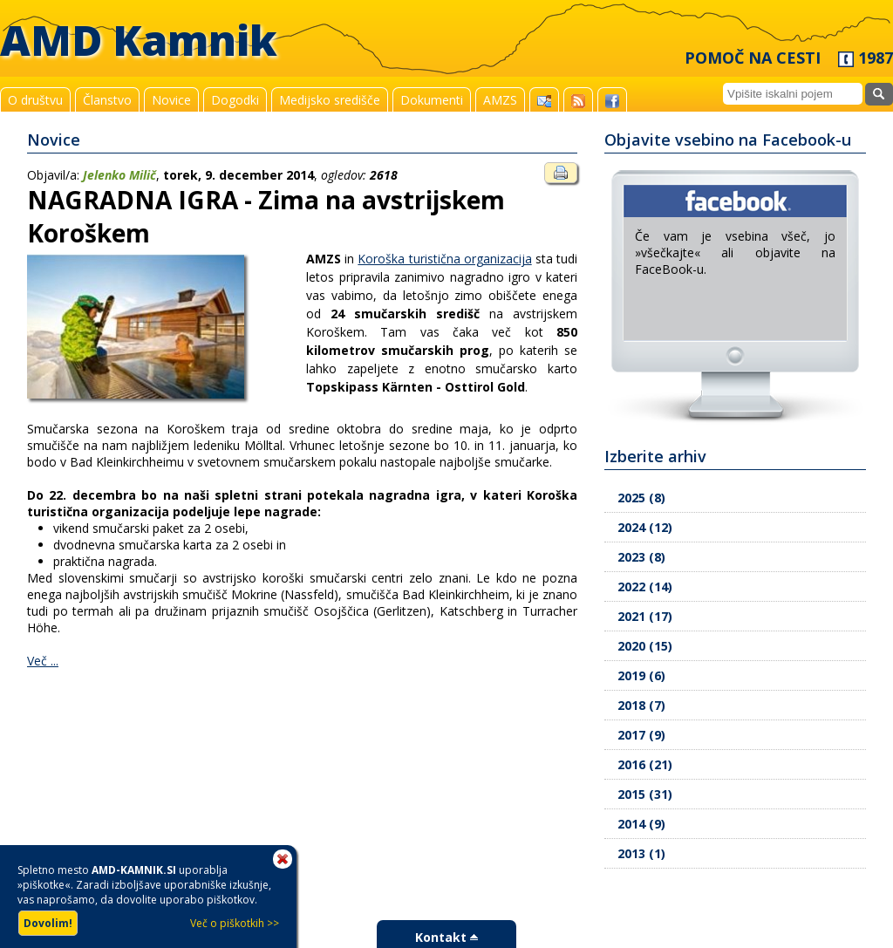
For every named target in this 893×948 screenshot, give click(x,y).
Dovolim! (48, 923)
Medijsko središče (329, 100)
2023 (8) (641, 557)
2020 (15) (644, 646)
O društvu (35, 100)
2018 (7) (641, 705)
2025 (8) (641, 497)
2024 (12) (644, 527)
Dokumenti (431, 100)
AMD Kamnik (138, 39)
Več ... (42, 660)
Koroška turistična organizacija (444, 258)
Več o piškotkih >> (234, 923)
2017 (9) (641, 734)
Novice (171, 100)
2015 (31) (644, 794)
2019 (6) (641, 675)
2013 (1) (641, 853)
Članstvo (107, 100)
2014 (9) (641, 823)
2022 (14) (644, 586)
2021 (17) (644, 616)
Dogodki (235, 100)
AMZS (500, 100)
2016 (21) (644, 764)
